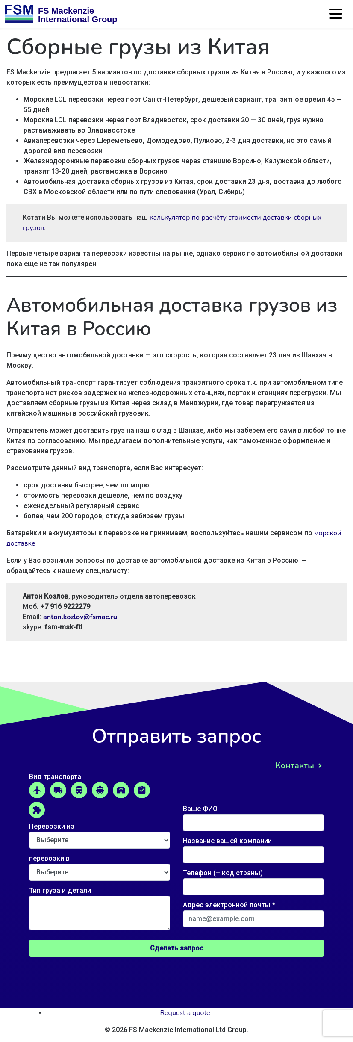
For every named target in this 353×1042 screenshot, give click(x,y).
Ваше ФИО (253, 816)
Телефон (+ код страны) (253, 880)
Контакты (294, 765)
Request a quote (185, 1013)
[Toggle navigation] (337, 17)
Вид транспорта (55, 777)
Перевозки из (99, 833)
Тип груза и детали (99, 909)
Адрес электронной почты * (253, 912)
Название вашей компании (253, 848)
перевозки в (99, 865)
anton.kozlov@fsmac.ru (80, 617)
